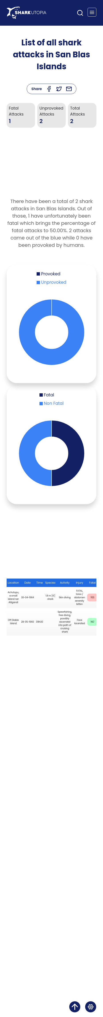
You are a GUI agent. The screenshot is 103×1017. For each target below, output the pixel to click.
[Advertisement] (52, 166)
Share (36, 88)
